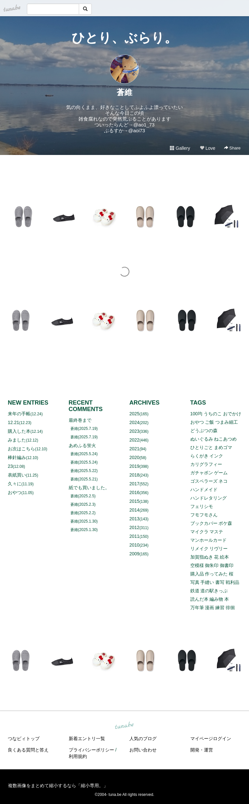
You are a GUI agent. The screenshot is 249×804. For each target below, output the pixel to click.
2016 (134, 492)
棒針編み (17, 457)
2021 (134, 448)
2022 (134, 440)
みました (17, 440)
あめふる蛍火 (82, 445)
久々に (14, 483)
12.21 (13, 422)
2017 (134, 483)
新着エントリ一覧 (87, 738)
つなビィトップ (24, 738)
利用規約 (78, 756)
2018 (134, 475)
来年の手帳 (19, 413)
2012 (134, 527)
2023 (134, 431)
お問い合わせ (143, 749)
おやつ (14, 492)
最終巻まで (80, 420)
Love (207, 148)
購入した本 (19, 431)
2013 (134, 518)
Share (232, 148)
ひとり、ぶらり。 (124, 37)
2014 (134, 510)
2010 (134, 545)
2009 (134, 553)
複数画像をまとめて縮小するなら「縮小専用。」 (58, 785)
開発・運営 (201, 749)
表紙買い (17, 475)
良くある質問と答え (28, 749)
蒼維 (124, 92)
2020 (134, 457)
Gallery (180, 148)
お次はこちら (21, 448)
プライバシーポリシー (91, 749)
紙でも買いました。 (89, 487)
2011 (134, 536)
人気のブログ (143, 738)
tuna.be (124, 726)
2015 (134, 501)
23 (10, 466)
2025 (134, 413)
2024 (134, 422)
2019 (134, 466)
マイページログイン (210, 738)
